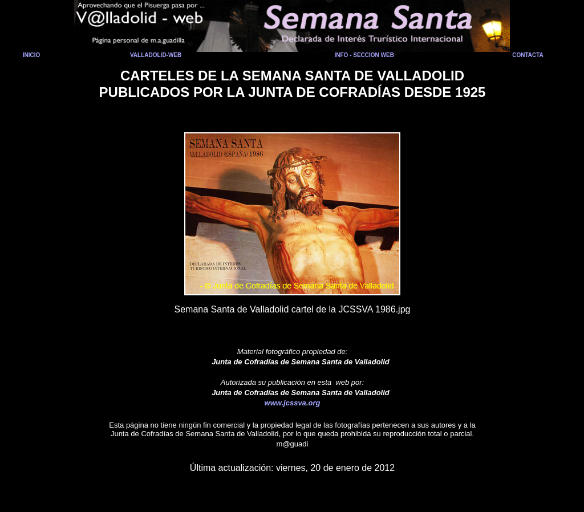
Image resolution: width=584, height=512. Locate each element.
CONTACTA (528, 55)
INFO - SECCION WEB (364, 55)
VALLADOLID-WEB (155, 55)
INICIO (31, 55)
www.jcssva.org (293, 403)
